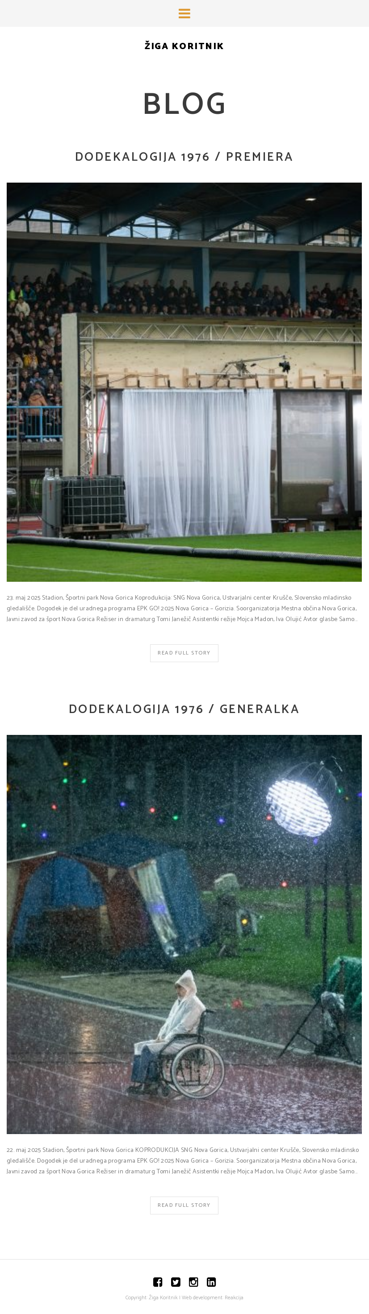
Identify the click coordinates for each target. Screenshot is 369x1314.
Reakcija (234, 1297)
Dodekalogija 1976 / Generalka (184, 710)
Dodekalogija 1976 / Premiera (184, 157)
